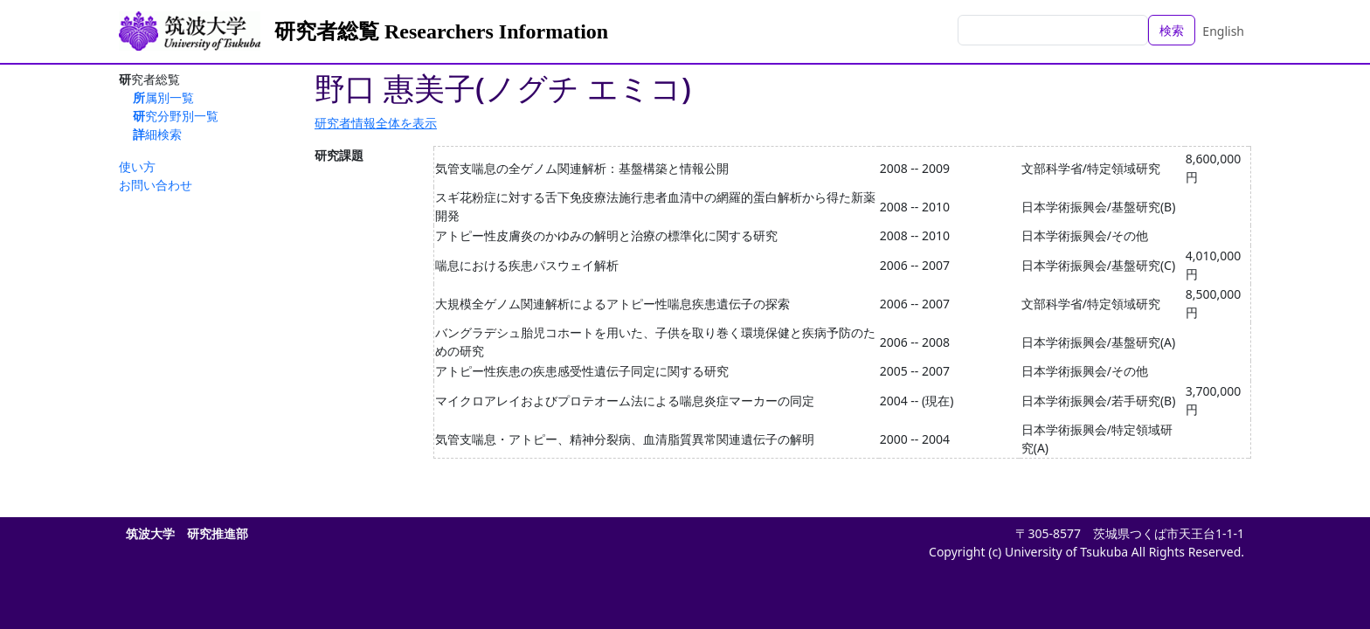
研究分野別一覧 (175, 115)
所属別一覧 (163, 97)
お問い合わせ (155, 184)
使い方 (137, 166)
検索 (1171, 30)
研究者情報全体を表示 (376, 122)
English (1223, 31)
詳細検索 (157, 134)
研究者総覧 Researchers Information (441, 31)
